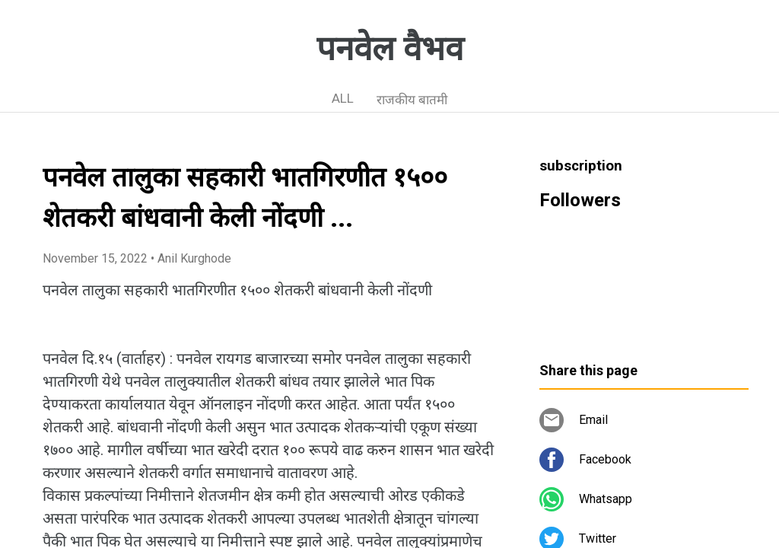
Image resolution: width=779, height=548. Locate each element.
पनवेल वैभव (389, 48)
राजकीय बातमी (412, 99)
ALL (343, 98)
